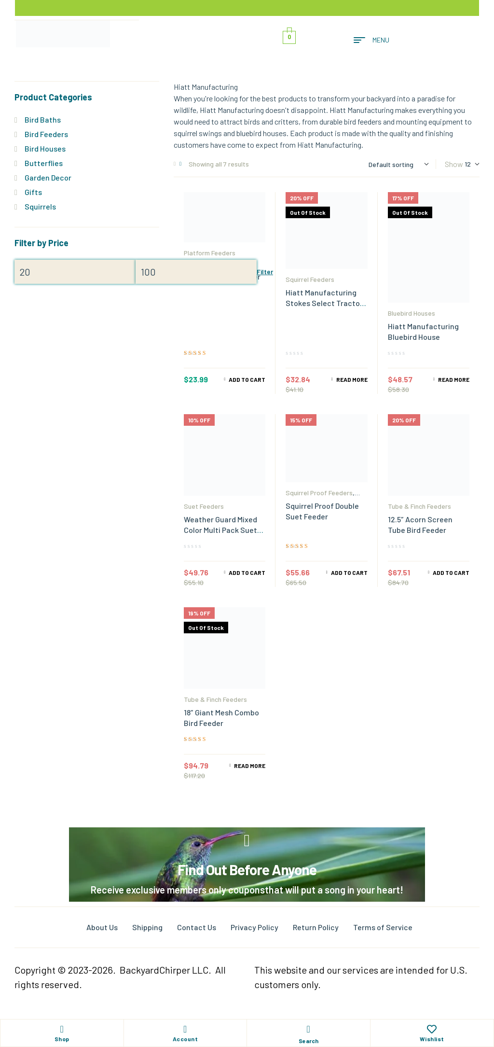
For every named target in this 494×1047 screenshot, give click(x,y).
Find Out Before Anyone (247, 869)
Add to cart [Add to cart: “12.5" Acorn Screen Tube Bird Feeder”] (451, 572)
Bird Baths (43, 119)
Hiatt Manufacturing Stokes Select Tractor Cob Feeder (324, 303)
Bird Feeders (46, 134)
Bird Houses (45, 148)
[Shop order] (399, 164)
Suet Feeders (204, 506)
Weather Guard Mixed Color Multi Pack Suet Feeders (220, 530)
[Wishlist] (432, 1029)
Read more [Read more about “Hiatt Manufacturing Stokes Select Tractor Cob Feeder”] (352, 379)
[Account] (185, 1029)
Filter (265, 271)
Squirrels (40, 206)
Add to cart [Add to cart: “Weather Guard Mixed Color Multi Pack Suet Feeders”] (247, 572)
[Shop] (62, 1029)
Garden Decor (48, 177)
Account (185, 1038)
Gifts (33, 191)
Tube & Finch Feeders (419, 506)
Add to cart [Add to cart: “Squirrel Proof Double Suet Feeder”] (349, 572)
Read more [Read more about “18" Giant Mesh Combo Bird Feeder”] (249, 765)
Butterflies (44, 163)
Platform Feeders (209, 253)
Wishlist (432, 1038)
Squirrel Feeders (310, 279)
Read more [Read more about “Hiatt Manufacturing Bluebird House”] (453, 379)
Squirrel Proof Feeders (319, 493)
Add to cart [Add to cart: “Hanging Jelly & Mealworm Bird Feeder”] (247, 379)
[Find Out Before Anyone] (247, 840)
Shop (62, 1038)
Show (454, 163)
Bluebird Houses (411, 313)
